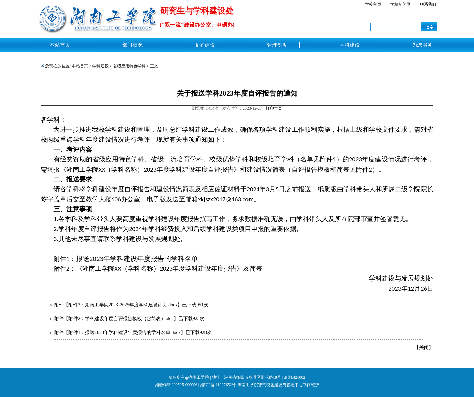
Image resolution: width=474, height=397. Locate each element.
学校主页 (373, 4)
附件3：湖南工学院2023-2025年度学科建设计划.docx (122, 304)
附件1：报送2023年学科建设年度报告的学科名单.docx (124, 332)
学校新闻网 (400, 4)
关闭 (424, 347)
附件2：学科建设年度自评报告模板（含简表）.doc (121, 318)
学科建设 (100, 66)
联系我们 (428, 4)
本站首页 (80, 66)
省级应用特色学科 (129, 66)
